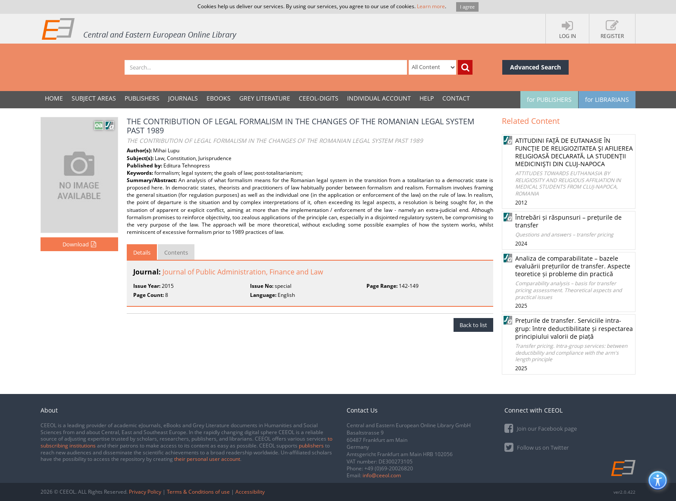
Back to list (473, 325)
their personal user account (207, 459)
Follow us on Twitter (536, 446)
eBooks (219, 98)
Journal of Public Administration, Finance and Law (243, 272)
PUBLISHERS (142, 98)
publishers (311, 445)
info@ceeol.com (382, 475)
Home (54, 98)
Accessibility (250, 491)
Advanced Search (535, 67)
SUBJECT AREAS (94, 98)
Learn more (431, 6)
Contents (176, 252)
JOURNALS (183, 98)
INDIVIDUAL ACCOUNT (379, 98)
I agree (467, 6)
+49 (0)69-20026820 (388, 468)
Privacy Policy (145, 491)
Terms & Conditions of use (198, 491)
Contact (456, 98)
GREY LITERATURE (264, 98)
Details (141, 252)
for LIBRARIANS (607, 99)
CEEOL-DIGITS (318, 98)
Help (426, 98)
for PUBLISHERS (549, 99)
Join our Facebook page (540, 427)
